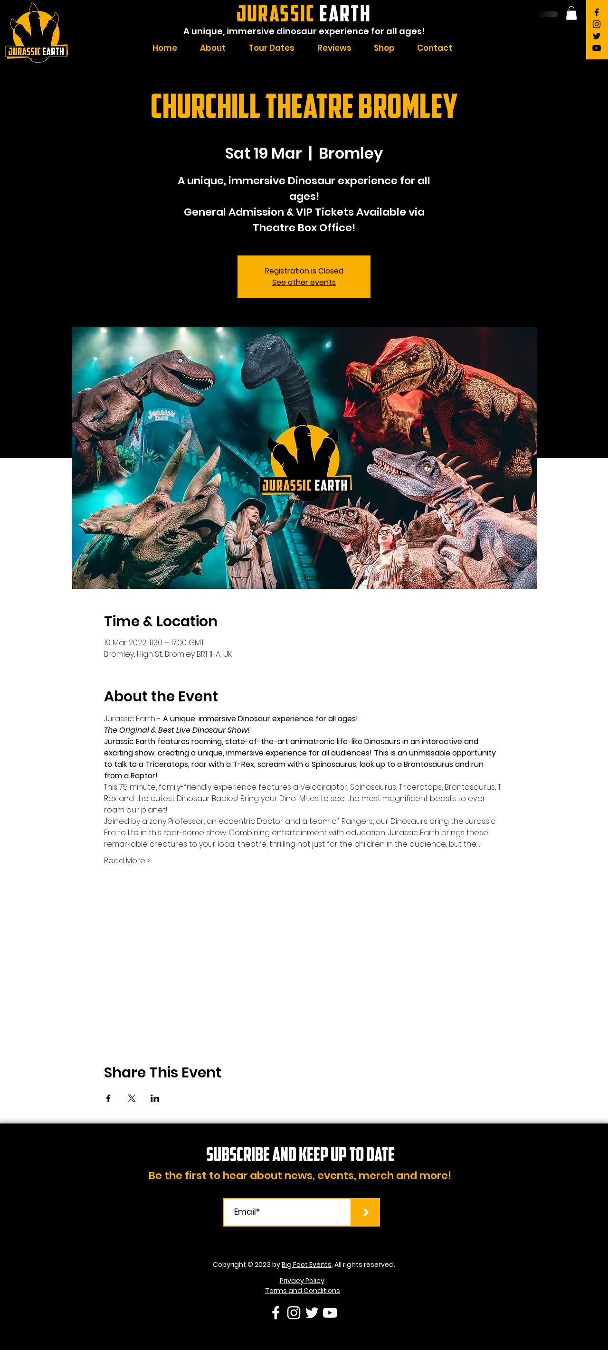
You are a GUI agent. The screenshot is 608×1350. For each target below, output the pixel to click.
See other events (304, 282)
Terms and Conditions (302, 1290)
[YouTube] (596, 48)
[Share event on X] (131, 1098)
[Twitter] (596, 36)
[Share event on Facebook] (108, 1098)
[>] (366, 1212)
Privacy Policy (302, 1280)
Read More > (127, 861)
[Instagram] (596, 24)
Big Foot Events (307, 1264)
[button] (571, 13)
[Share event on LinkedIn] (155, 1098)
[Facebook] (596, 12)
